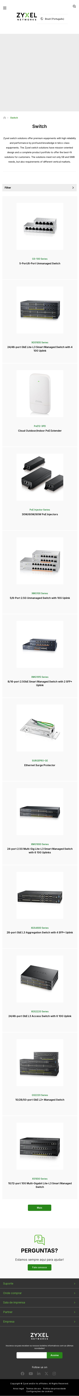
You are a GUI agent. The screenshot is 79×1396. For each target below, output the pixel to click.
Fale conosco (39, 1267)
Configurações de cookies (39, 1391)
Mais (39, 1208)
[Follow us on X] (46, 1374)
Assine (54, 1355)
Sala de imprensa (14, 1302)
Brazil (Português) (54, 18)
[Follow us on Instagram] (54, 1374)
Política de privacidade (54, 1389)
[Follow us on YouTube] (31, 1374)
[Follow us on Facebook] (22, 1374)
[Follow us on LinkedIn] (38, 1374)
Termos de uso (33, 1389)
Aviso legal (18, 1389)
